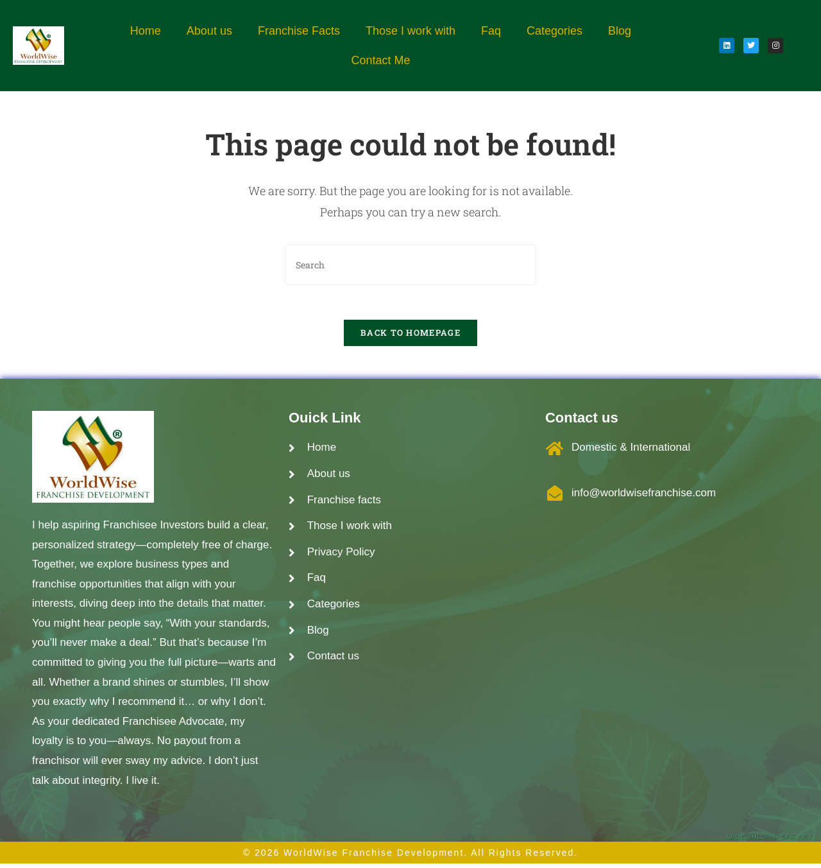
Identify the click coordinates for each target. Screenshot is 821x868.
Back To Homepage (410, 337)
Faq (491, 30)
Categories (554, 30)
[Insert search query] (410, 265)
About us (209, 30)
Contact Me (380, 60)
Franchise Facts (299, 30)
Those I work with (410, 30)
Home (145, 30)
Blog (619, 30)
